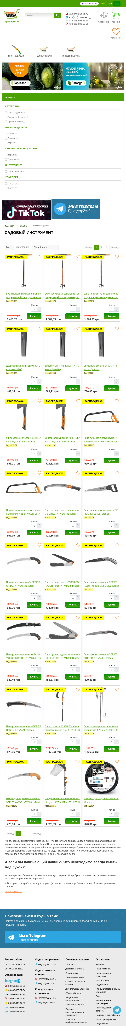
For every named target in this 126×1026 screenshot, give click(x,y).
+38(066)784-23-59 (47, 979)
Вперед (115, 247)
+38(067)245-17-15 (16, 1007)
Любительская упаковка (77, 989)
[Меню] (116, 3)
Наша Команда (103, 969)
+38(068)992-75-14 (16, 994)
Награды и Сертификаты (108, 1015)
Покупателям (71, 973)
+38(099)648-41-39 (47, 998)
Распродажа (91, 3)
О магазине (103, 959)
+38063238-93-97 (78, 17)
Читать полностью (13, 891)
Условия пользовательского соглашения (74, 1012)
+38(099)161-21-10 (16, 998)
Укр (110, 3)
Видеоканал (102, 984)
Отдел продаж (14, 974)
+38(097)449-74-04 (47, 983)
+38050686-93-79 (78, 24)
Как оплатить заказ (74, 977)
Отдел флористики (47, 959)
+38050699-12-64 (78, 14)
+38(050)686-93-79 (16, 986)
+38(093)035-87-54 (16, 990)
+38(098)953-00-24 (47, 1002)
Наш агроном (102, 980)
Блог (98, 996)
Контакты (69, 964)
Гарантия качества (74, 1004)
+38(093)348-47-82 (16, 1003)
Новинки (100, 964)
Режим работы (14, 959)
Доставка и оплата (74, 969)
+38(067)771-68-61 (16, 1011)
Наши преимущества (106, 1019)
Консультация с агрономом (45, 991)
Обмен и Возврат (73, 993)
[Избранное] (116, 33)
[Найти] (57, 15)
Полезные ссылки (77, 959)
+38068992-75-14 (78, 20)
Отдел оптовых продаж (45, 972)
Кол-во (34, 305)
